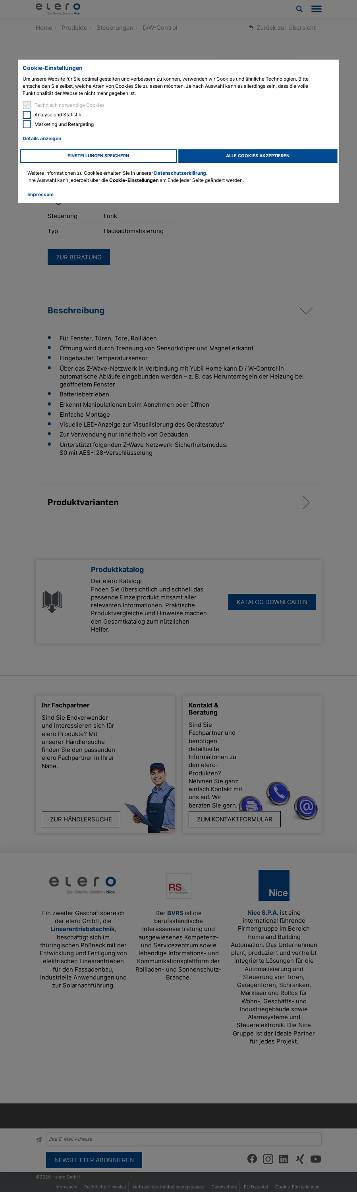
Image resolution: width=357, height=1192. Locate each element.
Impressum (40, 194)
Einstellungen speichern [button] (98, 155)
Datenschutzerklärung (180, 173)
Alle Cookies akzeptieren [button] (257, 155)
